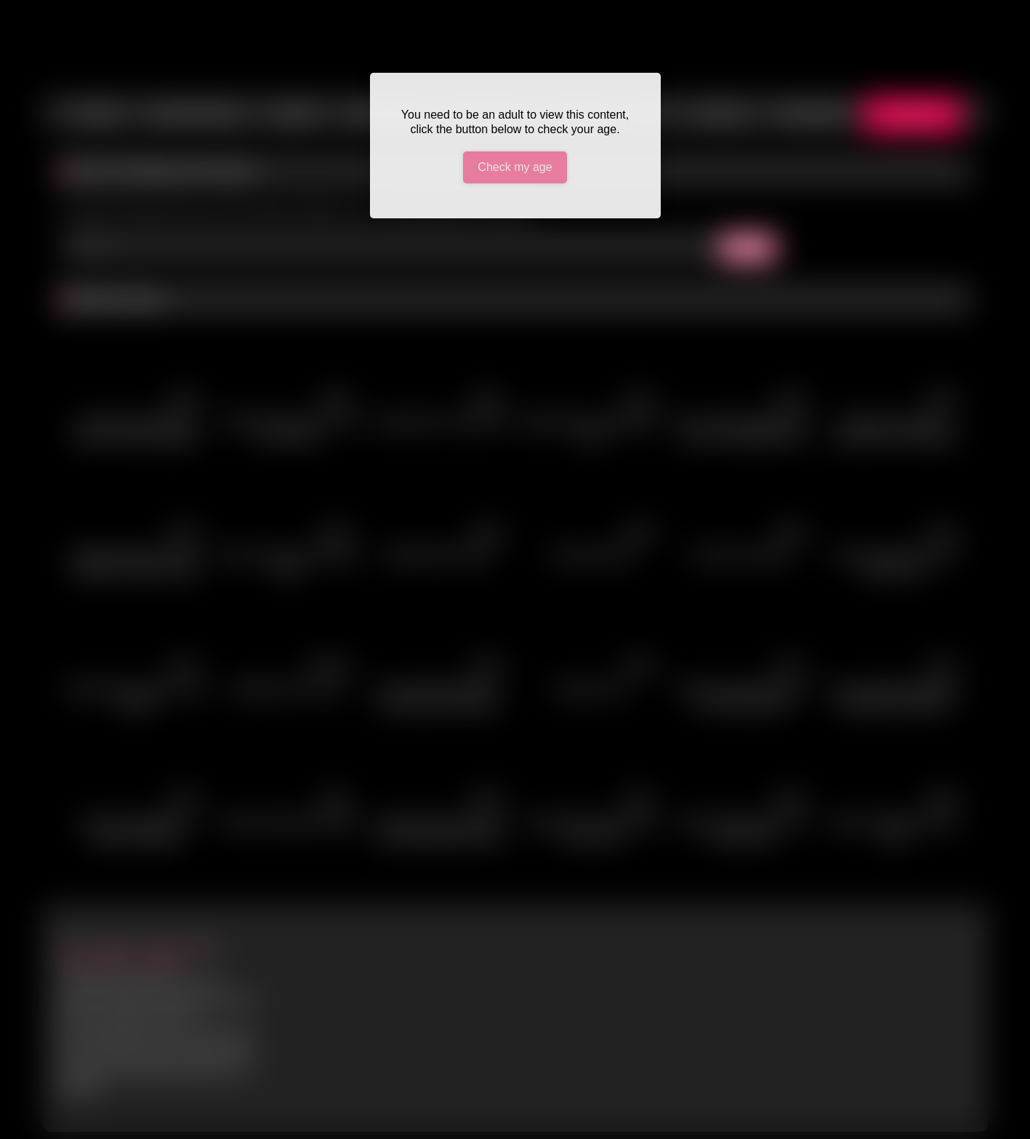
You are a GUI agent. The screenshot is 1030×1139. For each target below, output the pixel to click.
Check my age (515, 167)
